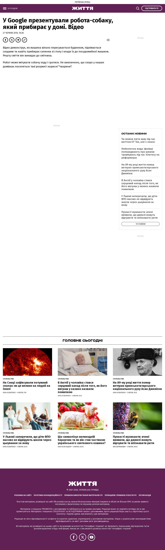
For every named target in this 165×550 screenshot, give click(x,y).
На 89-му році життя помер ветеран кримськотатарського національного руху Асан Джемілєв (139, 169)
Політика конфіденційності (48, 495)
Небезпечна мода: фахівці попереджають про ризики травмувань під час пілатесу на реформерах (140, 153)
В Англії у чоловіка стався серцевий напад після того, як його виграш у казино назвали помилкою (140, 185)
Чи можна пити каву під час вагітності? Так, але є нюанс (138, 140)
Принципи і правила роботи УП (121, 495)
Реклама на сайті (23, 495)
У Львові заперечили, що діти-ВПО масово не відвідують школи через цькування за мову (139, 200)
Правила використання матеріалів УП (83, 495)
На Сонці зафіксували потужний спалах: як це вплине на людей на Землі (26, 386)
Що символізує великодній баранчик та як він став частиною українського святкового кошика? (82, 440)
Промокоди (145, 495)
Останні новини (134, 133)
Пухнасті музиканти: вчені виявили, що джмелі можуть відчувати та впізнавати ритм (139, 214)
